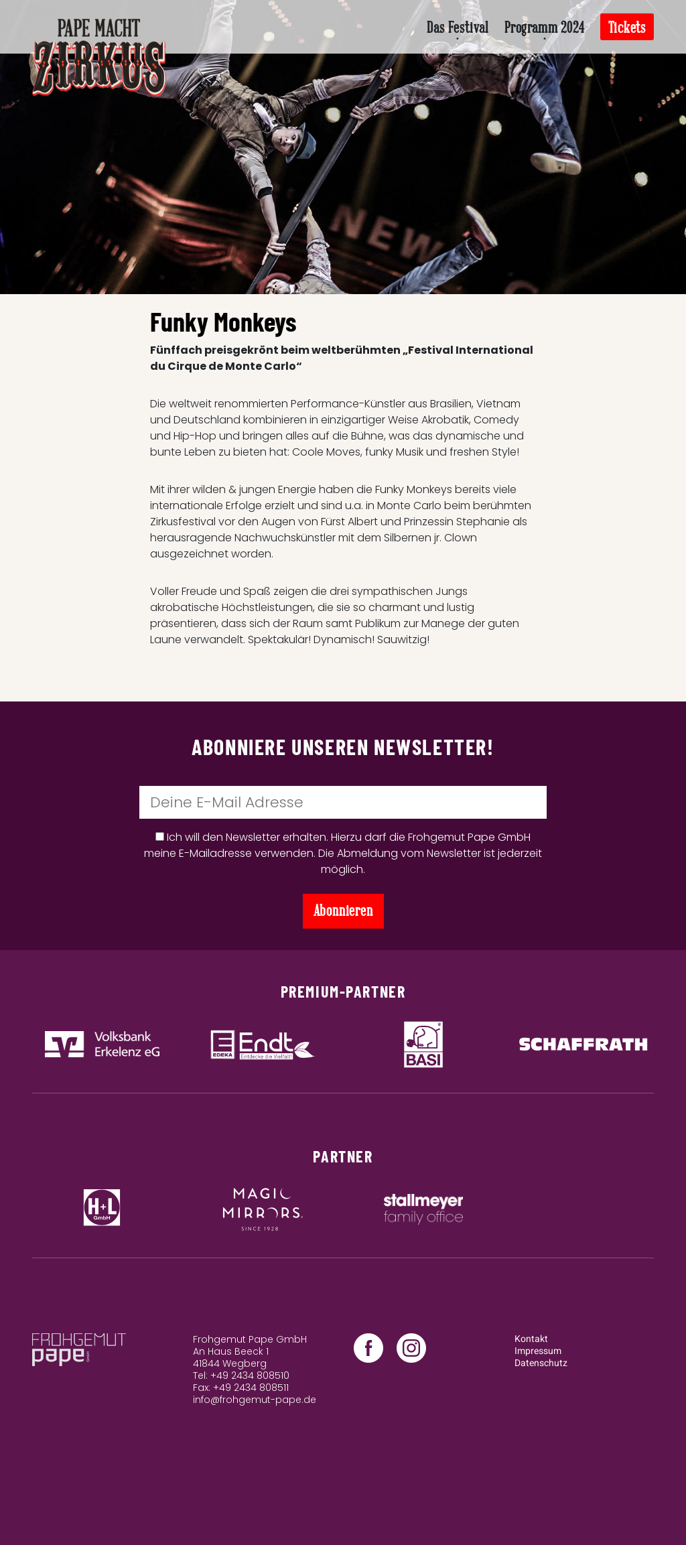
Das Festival (457, 28)
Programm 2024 (544, 28)
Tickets (627, 28)
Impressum (537, 1351)
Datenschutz (540, 1363)
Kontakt (531, 1339)
